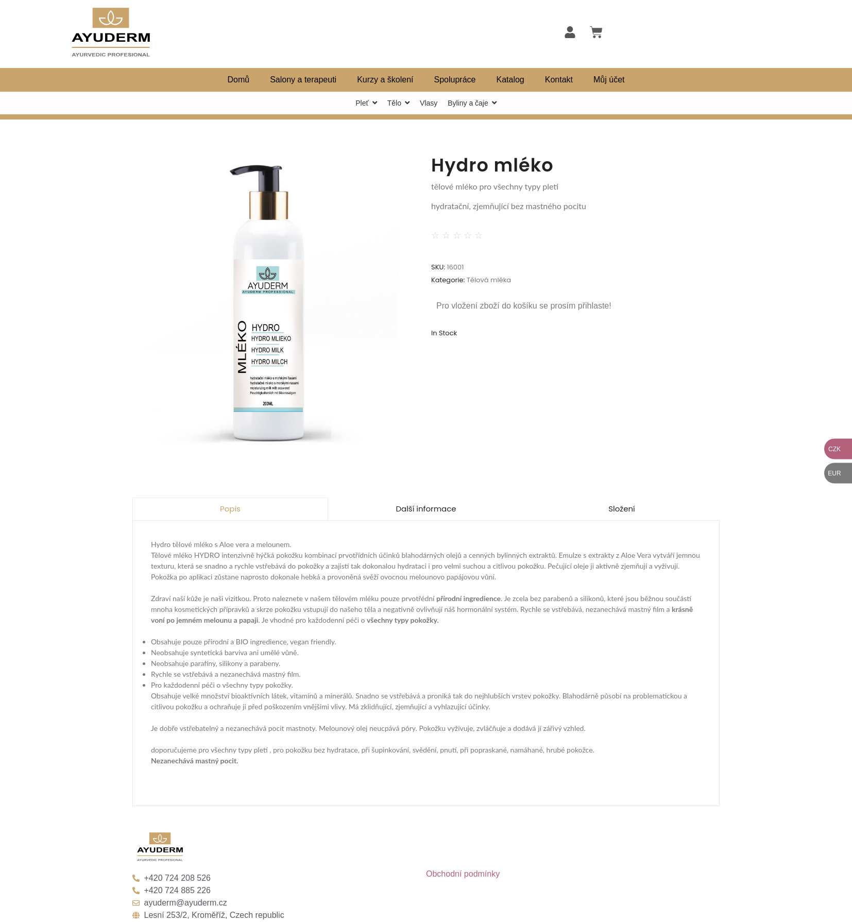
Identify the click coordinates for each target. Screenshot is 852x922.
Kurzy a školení (385, 79)
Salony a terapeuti (303, 79)
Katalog (510, 79)
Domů (238, 79)
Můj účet (608, 79)
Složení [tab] (621, 508)
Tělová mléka (489, 280)
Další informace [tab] (426, 508)
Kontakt (559, 79)
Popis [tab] (230, 508)
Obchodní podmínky (463, 873)
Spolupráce (455, 79)
